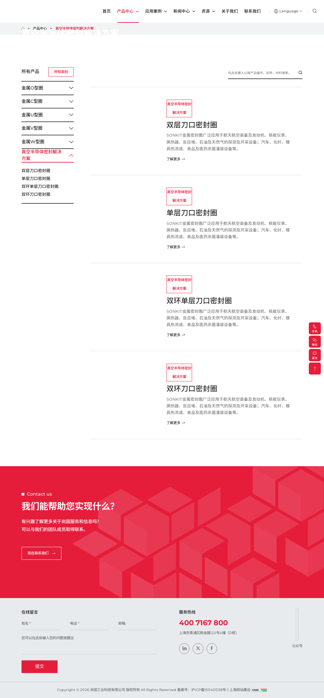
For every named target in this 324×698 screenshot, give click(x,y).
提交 (39, 666)
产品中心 (128, 11)
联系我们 (252, 11)
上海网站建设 (240, 690)
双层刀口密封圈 (36, 170)
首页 (107, 11)
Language (288, 11)
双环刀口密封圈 (36, 194)
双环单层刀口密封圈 (40, 186)
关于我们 (229, 11)
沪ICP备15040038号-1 (209, 690)
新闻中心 (184, 11)
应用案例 (156, 11)
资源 (208, 11)
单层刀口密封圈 (36, 178)
